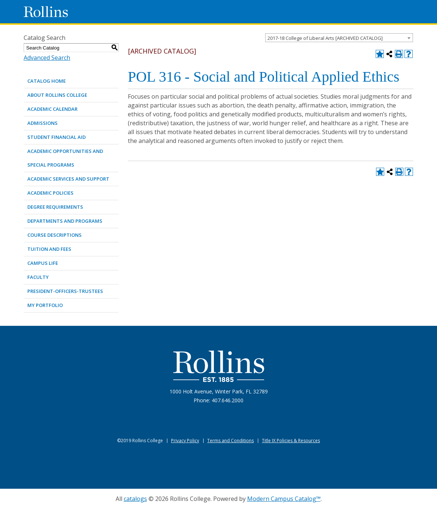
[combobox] (339, 37)
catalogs (135, 499)
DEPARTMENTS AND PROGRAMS (64, 221)
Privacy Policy (185, 440)
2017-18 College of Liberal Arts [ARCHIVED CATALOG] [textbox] (325, 38)
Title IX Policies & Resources (291, 440)
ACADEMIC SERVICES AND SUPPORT (68, 178)
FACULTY (38, 277)
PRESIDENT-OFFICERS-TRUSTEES (65, 291)
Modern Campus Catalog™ (284, 499)
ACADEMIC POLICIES (50, 193)
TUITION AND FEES (49, 249)
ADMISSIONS (42, 123)
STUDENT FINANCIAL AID (56, 137)
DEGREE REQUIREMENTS (55, 207)
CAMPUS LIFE (42, 263)
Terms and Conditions (230, 440)
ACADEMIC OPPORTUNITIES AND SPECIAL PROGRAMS (65, 158)
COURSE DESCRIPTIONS (54, 235)
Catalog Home (46, 81)
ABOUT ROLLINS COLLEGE (57, 95)
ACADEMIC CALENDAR (52, 109)
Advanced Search (47, 58)
